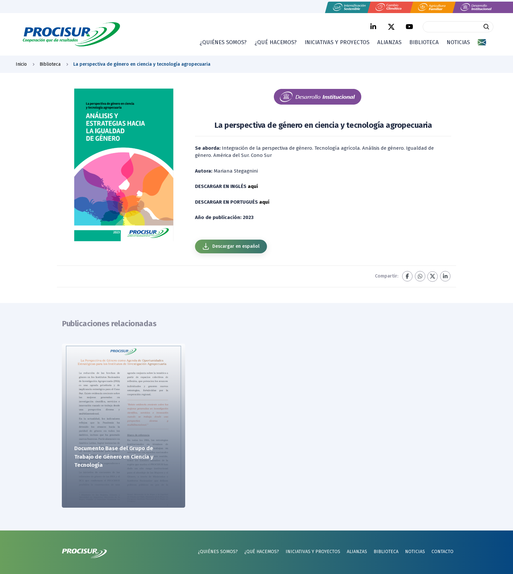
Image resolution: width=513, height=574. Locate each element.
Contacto (442, 551)
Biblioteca (424, 42)
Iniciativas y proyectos (337, 42)
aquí (253, 186)
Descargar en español (230, 246)
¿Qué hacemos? (276, 42)
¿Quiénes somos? (223, 42)
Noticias (458, 42)
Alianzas (389, 42)
